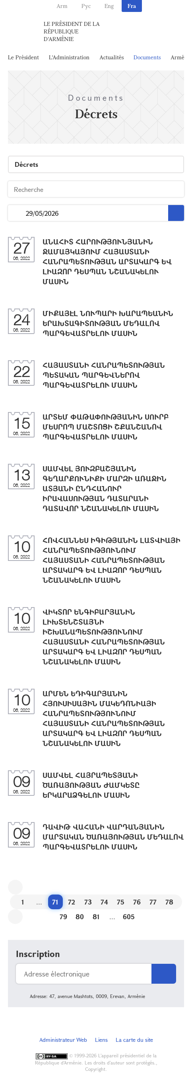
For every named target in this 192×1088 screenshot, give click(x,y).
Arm (62, 6)
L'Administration (69, 57)
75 (120, 902)
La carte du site (134, 1039)
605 (129, 916)
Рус (86, 6)
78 (169, 902)
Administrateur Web (63, 1039)
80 (80, 916)
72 (71, 902)
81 (96, 916)
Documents (147, 57)
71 (55, 902)
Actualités (111, 57)
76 (137, 902)
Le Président (23, 57)
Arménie (181, 57)
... (17, 213)
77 (153, 902)
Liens (101, 1039)
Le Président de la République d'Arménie (72, 31)
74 (104, 902)
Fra (132, 6)
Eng (109, 6)
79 (63, 916)
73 (88, 902)
